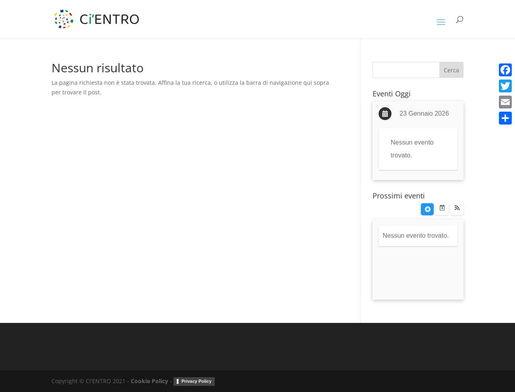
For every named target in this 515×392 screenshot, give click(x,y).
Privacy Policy (196, 381)
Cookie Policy (149, 381)
